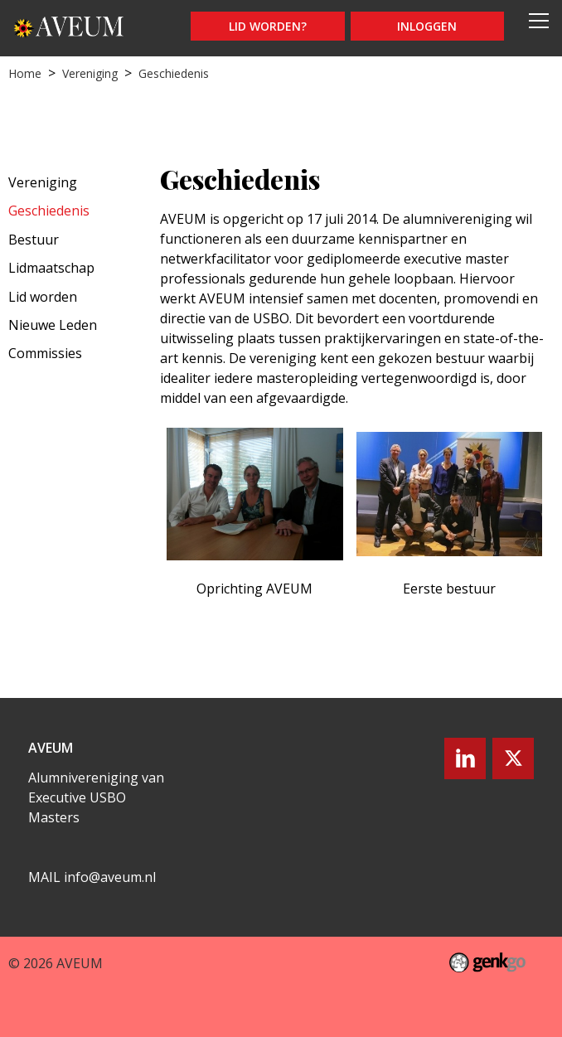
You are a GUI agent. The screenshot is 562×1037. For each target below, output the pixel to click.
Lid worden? (268, 26)
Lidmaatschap (51, 268)
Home (24, 73)
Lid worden (42, 297)
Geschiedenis (173, 73)
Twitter (513, 758)
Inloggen (427, 26)
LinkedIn (465, 758)
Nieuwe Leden (52, 325)
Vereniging (90, 73)
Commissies (45, 353)
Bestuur (33, 239)
